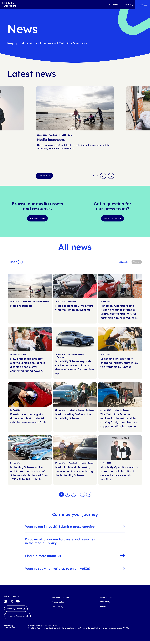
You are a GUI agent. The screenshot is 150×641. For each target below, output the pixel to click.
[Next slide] (111, 176)
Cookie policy (57, 607)
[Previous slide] (103, 176)
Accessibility (105, 602)
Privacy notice (58, 602)
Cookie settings (106, 597)
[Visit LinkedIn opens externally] (5, 601)
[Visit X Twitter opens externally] (11, 601)
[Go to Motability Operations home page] (9, 4)
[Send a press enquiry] (112, 218)
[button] (16, 262)
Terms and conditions (61, 597)
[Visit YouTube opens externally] (17, 601)
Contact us (113, 5)
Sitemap (103, 606)
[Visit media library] (37, 218)
